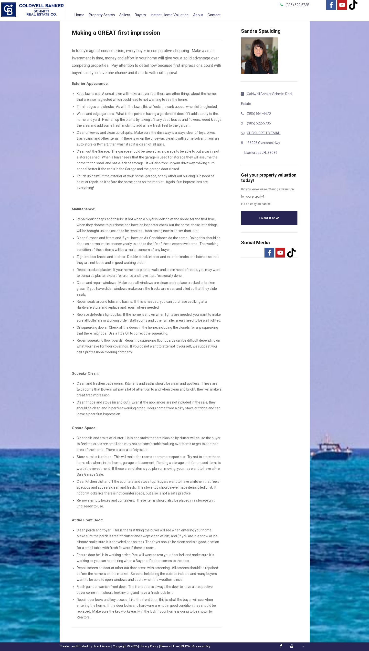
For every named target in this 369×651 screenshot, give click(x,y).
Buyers (140, 15)
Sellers (124, 15)
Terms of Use (169, 646)
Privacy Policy (149, 646)
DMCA (185, 646)
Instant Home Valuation (169, 15)
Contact (214, 15)
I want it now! (269, 218)
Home (79, 15)
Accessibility (201, 646)
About (198, 15)
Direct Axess (102, 646)
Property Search (102, 15)
